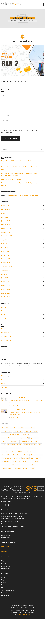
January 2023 (5, 221)
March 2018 (5, 282)
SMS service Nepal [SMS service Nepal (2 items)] (6, 468)
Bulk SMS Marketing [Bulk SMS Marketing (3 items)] (6, 431)
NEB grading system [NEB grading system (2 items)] (23, 451)
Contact (3, 577)
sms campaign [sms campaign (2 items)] (5, 465)
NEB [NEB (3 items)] (40, 444)
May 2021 (4, 244)
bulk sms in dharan (23, 20)
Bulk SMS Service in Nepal (9, 521)
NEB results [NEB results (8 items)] (26, 454)
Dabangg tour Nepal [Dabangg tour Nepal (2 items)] (23, 438)
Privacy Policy (5, 593)
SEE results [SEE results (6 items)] (35, 461)
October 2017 (5, 297)
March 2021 (5, 251)
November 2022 (6, 228)
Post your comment (10, 138)
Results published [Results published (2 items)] (6, 458)
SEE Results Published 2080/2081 (11, 179)
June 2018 (4, 278)
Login (3, 580)
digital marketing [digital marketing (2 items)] (34, 438)
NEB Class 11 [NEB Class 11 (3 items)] (20, 448)
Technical (4, 318)
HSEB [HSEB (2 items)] (3, 444)
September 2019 (6, 266)
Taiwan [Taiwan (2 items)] (32, 468)
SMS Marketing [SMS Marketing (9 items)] (15, 465)
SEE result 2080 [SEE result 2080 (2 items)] (16, 461)
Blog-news (4, 307)
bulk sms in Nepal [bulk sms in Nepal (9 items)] (30, 428)
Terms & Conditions (7, 590)
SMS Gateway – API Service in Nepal (12, 519)
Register (4, 582)
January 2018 (5, 289)
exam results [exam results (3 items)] (5, 441)
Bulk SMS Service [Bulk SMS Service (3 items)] (18, 431)
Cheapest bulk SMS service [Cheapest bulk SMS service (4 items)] (8, 438)
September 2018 (6, 270)
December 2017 (6, 293)
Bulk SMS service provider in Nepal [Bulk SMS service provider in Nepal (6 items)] (10, 434)
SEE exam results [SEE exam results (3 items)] (6, 461)
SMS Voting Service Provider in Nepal (13, 526)
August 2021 (5, 240)
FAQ (2, 588)
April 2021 (4, 247)
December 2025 (6, 209)
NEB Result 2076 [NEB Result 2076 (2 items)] (16, 454)
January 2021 (5, 255)
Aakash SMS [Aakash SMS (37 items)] (5, 428)
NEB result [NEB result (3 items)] (32, 451)
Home (11, 20)
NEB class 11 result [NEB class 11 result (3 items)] (30, 448)
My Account (5, 585)
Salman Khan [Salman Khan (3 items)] (17, 458)
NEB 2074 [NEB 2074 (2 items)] (4, 448)
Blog (2, 561)
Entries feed (5, 333)
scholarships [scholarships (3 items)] (25, 458)
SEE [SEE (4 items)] (32, 458)
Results (3, 524)
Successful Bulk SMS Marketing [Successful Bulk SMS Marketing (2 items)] (21, 468)
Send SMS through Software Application (14, 513)
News (3, 315)
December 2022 (6, 225)
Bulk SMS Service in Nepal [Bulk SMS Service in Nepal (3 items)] (31, 431)
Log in (3, 329)
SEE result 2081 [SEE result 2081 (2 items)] (26, 461)
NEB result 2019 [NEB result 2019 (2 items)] (6, 454)
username (14, 405)
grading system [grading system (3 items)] (15, 441)
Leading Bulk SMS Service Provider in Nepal (24, 195)
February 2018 (6, 285)
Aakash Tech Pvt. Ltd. (23, 615)
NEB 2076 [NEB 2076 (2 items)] (12, 448)
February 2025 (6, 213)
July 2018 (4, 274)
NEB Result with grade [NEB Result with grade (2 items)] (36, 454)
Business (4, 311)
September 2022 (6, 236)
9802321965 (5, 546)
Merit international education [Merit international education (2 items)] (14, 444)
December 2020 (6, 259)
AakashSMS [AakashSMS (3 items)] (13, 428)
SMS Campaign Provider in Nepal (11, 516)
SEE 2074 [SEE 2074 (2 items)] (38, 458)
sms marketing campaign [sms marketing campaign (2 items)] (28, 465)
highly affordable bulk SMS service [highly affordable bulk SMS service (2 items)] (29, 441)
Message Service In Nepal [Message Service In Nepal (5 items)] (30, 444)
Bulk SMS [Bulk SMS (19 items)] (21, 428)
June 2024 (4, 217)
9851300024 (5, 552)
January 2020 (5, 263)
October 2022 (5, 232)
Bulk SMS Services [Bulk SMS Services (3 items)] (26, 434)
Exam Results (5, 535)
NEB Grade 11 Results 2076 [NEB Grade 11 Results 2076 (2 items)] (8, 451)
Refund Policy (5, 595)
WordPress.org (6, 340)
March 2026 (5, 206)
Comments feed (6, 336)
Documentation (6, 538)
